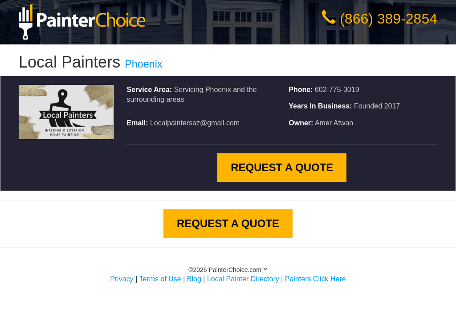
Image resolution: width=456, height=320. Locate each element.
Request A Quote (282, 167)
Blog (194, 279)
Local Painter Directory (243, 279)
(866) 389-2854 (388, 19)
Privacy (121, 279)
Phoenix (144, 64)
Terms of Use (160, 279)
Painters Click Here (315, 279)
